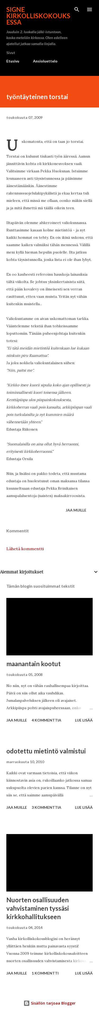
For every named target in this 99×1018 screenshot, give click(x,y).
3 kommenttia (46, 807)
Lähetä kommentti (25, 548)
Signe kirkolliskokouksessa (38, 16)
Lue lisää (84, 720)
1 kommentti (45, 973)
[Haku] (77, 9)
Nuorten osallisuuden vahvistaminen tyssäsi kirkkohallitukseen (37, 908)
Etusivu (12, 61)
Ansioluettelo (45, 61)
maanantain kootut (33, 664)
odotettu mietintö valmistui (46, 751)
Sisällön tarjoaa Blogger (49, 1003)
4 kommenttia (46, 720)
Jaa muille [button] (76, 510)
